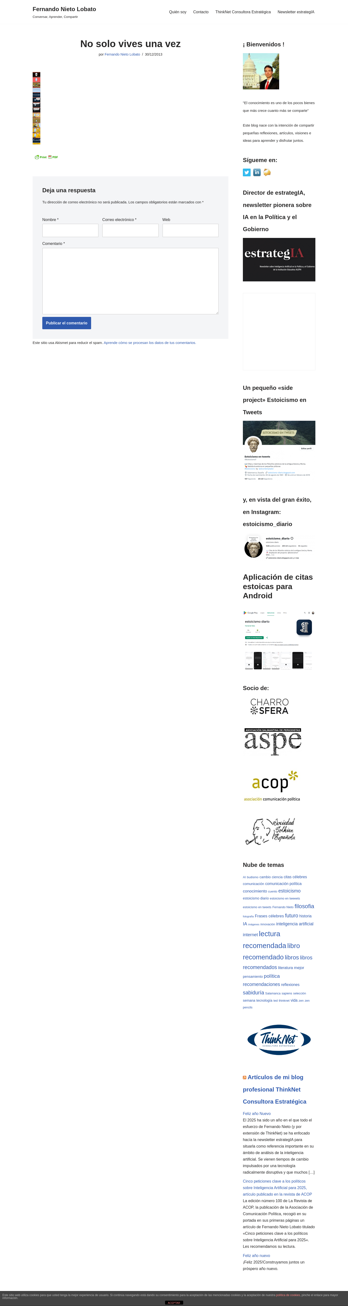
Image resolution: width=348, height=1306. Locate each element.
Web (166, 220)
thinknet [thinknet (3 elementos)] (284, 1001)
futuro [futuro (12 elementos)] (291, 916)
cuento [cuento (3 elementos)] (272, 891)
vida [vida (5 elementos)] (294, 1001)
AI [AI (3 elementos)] (244, 877)
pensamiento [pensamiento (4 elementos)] (253, 977)
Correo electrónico (119, 220)
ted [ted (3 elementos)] (276, 1001)
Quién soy (177, 12)
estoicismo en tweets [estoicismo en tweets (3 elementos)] (257, 907)
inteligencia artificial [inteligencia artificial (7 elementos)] (294, 924)
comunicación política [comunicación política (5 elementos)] (283, 884)
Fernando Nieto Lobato (122, 54)
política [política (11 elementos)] (272, 976)
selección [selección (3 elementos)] (299, 993)
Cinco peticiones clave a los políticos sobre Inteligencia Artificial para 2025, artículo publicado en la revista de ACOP (277, 1188)
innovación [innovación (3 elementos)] (268, 924)
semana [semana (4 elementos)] (249, 1001)
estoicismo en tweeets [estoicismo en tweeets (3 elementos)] (285, 898)
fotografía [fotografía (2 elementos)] (248, 916)
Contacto (200, 12)
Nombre (50, 220)
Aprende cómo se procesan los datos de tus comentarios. (150, 343)
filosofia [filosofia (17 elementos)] (304, 906)
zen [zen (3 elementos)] (301, 1001)
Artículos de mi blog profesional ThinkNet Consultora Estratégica (274, 1090)
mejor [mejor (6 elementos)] (299, 968)
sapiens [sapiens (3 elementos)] (287, 993)
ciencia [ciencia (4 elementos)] (277, 877)
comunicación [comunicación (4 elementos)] (253, 884)
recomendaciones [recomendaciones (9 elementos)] (261, 984)
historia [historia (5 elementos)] (305, 916)
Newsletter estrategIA (295, 12)
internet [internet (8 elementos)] (250, 934)
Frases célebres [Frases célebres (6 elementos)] (269, 916)
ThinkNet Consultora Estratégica (243, 12)
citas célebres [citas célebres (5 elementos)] (295, 877)
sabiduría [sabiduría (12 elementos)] (253, 993)
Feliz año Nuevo (257, 1114)
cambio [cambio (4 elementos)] (265, 877)
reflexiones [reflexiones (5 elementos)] (290, 985)
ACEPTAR (174, 1302)
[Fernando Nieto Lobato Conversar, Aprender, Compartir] (64, 12)
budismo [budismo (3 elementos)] (252, 877)
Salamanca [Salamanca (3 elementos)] (272, 993)
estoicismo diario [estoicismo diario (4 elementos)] (256, 898)
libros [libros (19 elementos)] (292, 958)
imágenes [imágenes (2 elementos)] (253, 924)
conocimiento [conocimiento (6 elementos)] (255, 891)
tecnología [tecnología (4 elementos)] (264, 1001)
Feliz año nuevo (256, 1257)
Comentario (53, 244)
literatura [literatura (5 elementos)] (285, 968)
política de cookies (288, 1295)
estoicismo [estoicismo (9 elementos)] (289, 891)
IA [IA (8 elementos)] (245, 924)
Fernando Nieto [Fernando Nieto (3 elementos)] (282, 907)
